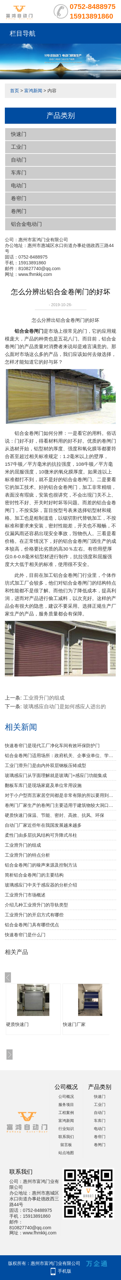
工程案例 (66, 1112)
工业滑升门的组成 (44, 698)
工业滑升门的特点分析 (27, 855)
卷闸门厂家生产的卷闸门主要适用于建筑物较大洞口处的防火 (60, 805)
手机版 (64, 1271)
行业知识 (66, 1128)
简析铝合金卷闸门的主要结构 (34, 875)
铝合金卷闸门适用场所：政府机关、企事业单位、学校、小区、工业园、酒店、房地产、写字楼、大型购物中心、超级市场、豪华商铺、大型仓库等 (60, 755)
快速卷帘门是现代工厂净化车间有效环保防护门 (52, 745)
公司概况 (66, 1096)
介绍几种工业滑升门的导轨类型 (36, 904)
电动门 (18, 185)
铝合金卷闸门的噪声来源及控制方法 (41, 865)
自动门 (18, 160)
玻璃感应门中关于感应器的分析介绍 (41, 884)
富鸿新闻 (33, 90)
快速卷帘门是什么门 (25, 934)
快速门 (18, 134)
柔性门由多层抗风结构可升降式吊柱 (41, 835)
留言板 (66, 1145)
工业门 (18, 147)
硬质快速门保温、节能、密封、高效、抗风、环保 (54, 815)
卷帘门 (18, 198)
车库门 (18, 172)
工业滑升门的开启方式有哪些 (34, 914)
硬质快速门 (17, 1024)
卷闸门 (18, 211)
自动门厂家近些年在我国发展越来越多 (43, 825)
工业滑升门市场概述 (25, 894)
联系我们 (66, 1136)
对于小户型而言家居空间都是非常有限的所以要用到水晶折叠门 (60, 795)
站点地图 (66, 1153)
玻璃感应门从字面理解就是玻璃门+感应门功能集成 (56, 775)
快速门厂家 (74, 1024)
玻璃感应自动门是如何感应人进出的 (64, 706)
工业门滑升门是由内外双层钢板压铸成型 (45, 765)
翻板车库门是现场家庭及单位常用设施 (43, 785)
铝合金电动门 (26, 224)
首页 (14, 90)
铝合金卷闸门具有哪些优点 (32, 924)
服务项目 (66, 1104)
